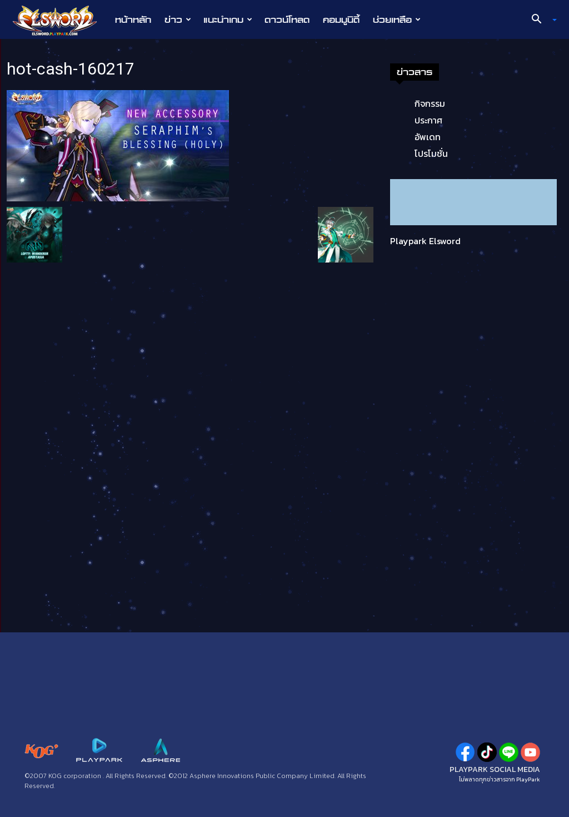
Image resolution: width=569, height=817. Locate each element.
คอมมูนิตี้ (341, 19)
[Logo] (60, 20)
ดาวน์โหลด (287, 19)
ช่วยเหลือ (397, 19)
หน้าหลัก (133, 19)
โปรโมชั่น (431, 153)
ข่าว (177, 19)
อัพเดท (428, 136)
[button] (540, 20)
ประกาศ (428, 120)
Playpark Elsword (425, 240)
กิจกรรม (430, 103)
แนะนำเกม (227, 19)
